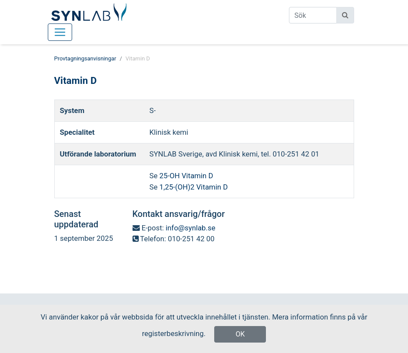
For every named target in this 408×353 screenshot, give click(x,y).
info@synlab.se (190, 227)
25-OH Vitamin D (186, 175)
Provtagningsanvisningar (85, 58)
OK (240, 334)
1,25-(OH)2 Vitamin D (193, 187)
